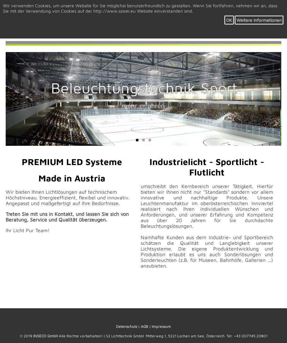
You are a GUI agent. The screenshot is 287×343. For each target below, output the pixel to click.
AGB (144, 326)
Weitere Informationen (259, 20)
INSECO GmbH (45, 336)
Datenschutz (126, 326)
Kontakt (64, 214)
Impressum (161, 326)
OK (229, 20)
